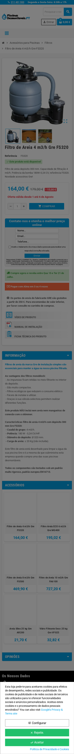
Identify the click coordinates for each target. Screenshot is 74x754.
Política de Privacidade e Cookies (49, 749)
